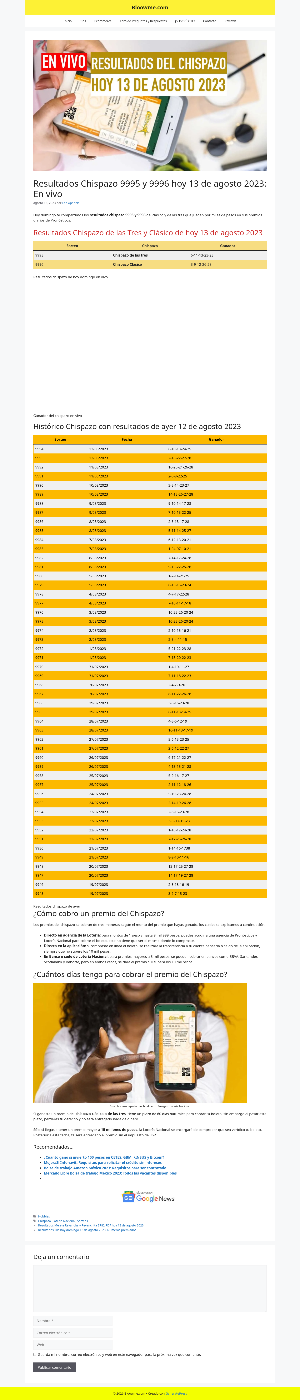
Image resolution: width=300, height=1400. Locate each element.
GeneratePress (176, 1393)
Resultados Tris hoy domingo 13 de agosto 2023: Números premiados (87, 1230)
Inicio (68, 21)
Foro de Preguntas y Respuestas (143, 21)
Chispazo (44, 1221)
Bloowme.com (150, 7)
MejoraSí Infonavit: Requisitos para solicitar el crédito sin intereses (103, 1162)
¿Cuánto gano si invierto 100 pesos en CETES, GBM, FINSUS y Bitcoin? (104, 1157)
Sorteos (82, 1221)
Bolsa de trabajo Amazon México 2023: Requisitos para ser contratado (105, 1168)
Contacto (209, 21)
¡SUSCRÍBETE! (185, 21)
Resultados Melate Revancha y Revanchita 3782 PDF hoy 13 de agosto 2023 (91, 1225)
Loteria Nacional (63, 1221)
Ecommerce (103, 21)
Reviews (230, 21)
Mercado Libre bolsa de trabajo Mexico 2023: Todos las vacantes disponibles (110, 1173)
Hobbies (44, 1216)
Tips (83, 21)
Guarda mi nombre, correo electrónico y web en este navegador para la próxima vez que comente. (119, 1354)
